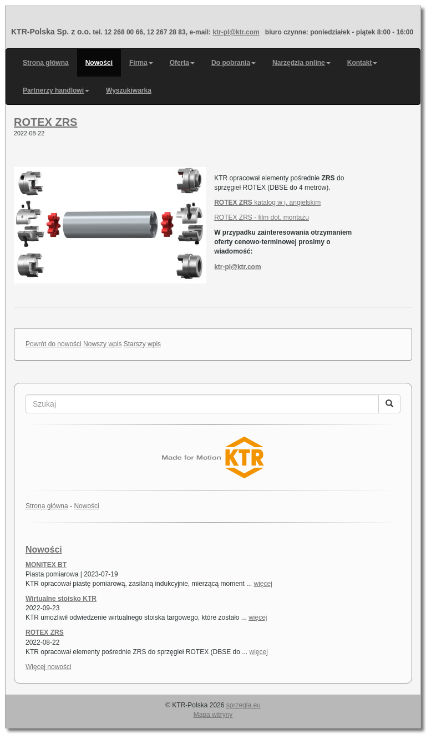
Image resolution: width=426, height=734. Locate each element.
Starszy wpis (142, 344)
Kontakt (362, 63)
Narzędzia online (301, 63)
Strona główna (46, 63)
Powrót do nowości (54, 344)
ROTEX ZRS (45, 122)
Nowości (99, 63)
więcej (263, 584)
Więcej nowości (49, 667)
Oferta (182, 63)
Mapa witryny (213, 714)
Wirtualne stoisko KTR (61, 599)
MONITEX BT (46, 565)
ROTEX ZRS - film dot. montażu (261, 217)
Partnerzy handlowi (56, 90)
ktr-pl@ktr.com (235, 32)
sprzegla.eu (243, 705)
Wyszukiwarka (128, 90)
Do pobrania (233, 63)
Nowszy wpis (102, 344)
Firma (141, 63)
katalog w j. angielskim (267, 202)
